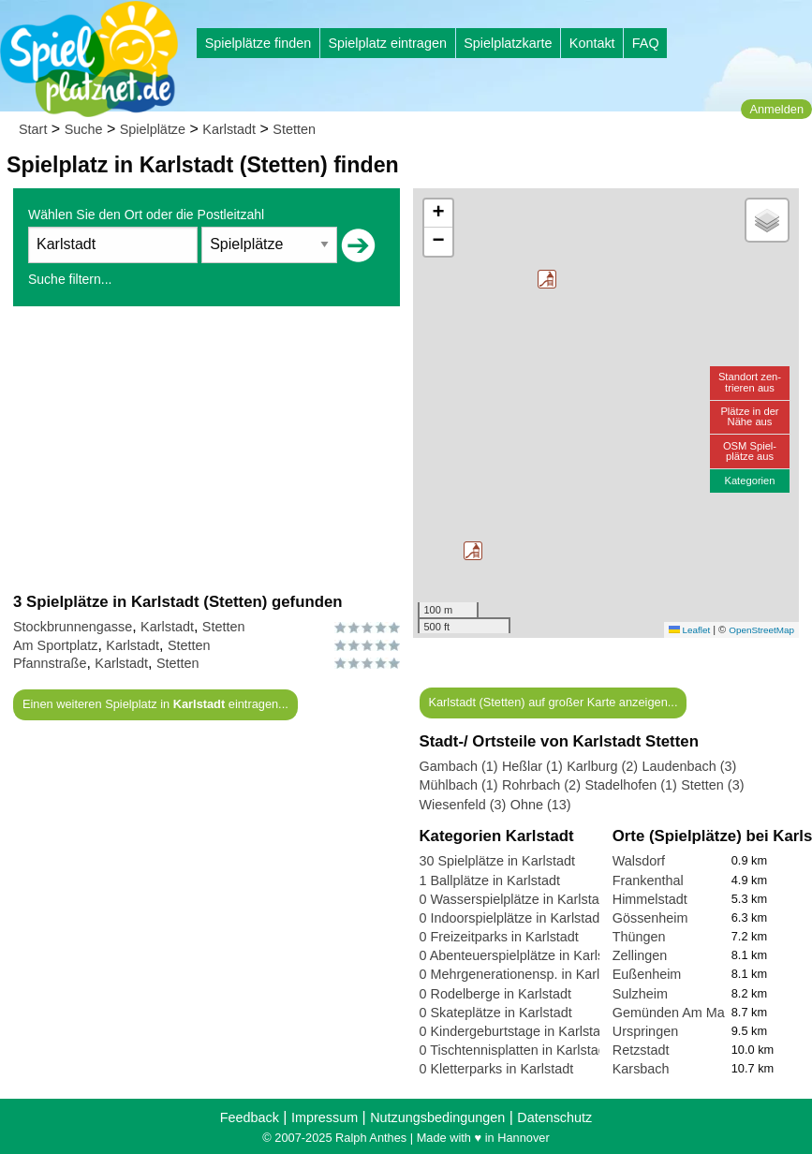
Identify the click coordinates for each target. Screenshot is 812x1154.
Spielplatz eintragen (387, 43)
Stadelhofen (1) (630, 784)
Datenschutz (554, 1117)
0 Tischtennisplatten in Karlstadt (515, 1050)
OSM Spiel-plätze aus (749, 451)
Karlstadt (229, 129)
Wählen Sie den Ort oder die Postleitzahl (146, 214)
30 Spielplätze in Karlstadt (497, 860)
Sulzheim (640, 993)
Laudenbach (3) (689, 766)
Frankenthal (648, 880)
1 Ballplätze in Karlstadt (490, 880)
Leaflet (689, 630)
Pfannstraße (49, 663)
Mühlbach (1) (459, 784)
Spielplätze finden (258, 43)
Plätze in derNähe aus (749, 416)
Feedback (249, 1117)
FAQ (645, 43)
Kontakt (592, 43)
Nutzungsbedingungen (437, 1117)
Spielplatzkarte (508, 43)
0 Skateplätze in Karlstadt (496, 1012)
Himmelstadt (650, 899)
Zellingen (640, 955)
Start (33, 129)
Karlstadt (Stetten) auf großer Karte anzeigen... (552, 702)
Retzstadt (641, 1050)
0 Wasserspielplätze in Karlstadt (515, 899)
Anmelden (776, 109)
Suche (84, 129)
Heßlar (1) (532, 766)
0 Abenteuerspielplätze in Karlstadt (523, 955)
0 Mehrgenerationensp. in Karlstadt (524, 974)
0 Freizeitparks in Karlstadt (499, 936)
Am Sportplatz (55, 645)
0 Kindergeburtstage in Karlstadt (516, 1031)
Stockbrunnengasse (72, 626)
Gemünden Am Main (674, 1012)
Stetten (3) (712, 784)
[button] (547, 279)
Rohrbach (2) (541, 784)
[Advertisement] (206, 449)
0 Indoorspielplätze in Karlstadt (512, 917)
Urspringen (645, 1031)
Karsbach (641, 1068)
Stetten (294, 129)
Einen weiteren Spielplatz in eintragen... (155, 704)
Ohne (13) (540, 804)
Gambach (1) (459, 766)
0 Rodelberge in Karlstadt (495, 993)
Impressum (324, 1117)
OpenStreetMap (761, 630)
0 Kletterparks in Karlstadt (497, 1068)
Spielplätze (152, 129)
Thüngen (639, 936)
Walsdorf (639, 860)
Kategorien (749, 480)
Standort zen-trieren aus (749, 381)
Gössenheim (650, 917)
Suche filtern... (70, 279)
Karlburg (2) (602, 766)
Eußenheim (647, 974)
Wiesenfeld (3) (463, 804)
